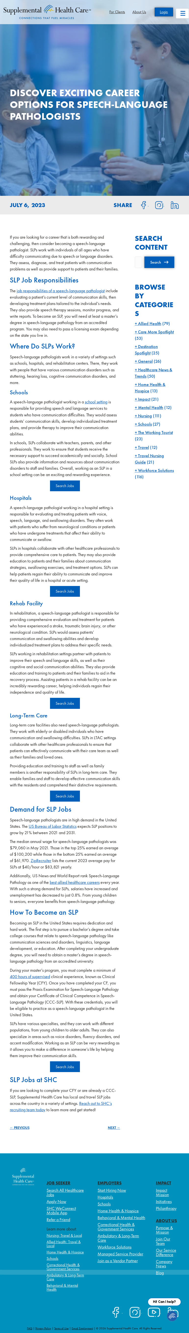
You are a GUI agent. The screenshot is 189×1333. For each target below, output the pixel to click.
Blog (160, 1272)
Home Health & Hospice (65, 1252)
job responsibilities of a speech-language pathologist (61, 290)
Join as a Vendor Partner (118, 1260)
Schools (145, 424)
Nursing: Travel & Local (64, 1235)
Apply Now (56, 1201)
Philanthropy (166, 1208)
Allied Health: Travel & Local (64, 1243)
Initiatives (164, 1201)
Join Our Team (163, 1241)
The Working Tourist (155, 432)
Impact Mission (162, 1192)
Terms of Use (61, 1328)
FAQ (29, 1328)
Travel (143, 447)
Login (164, 11)
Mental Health (150, 407)
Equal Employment (82, 1328)
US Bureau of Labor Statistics (52, 826)
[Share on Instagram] (156, 204)
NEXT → (114, 1127)
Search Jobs (65, 485)
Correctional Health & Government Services (63, 1266)
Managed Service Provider (120, 1254)
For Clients (117, 11)
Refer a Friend (58, 1219)
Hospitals (105, 1197)
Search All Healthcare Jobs (65, 1192)
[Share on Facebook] (141, 204)
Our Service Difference (166, 1252)
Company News (164, 1264)
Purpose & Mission (164, 1230)
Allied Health (149, 323)
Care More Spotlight (156, 332)
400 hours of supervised (30, 976)
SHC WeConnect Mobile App (61, 1210)
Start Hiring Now (112, 1190)
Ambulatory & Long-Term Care (65, 1277)
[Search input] (138, 262)
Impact (144, 399)
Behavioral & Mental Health (62, 1287)
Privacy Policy (43, 1328)
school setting (96, 402)
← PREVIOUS (19, 1127)
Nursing (145, 416)
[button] (159, 262)
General (145, 361)
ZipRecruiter (41, 860)
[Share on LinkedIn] (171, 204)
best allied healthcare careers (75, 882)
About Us (139, 11)
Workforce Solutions (156, 470)
